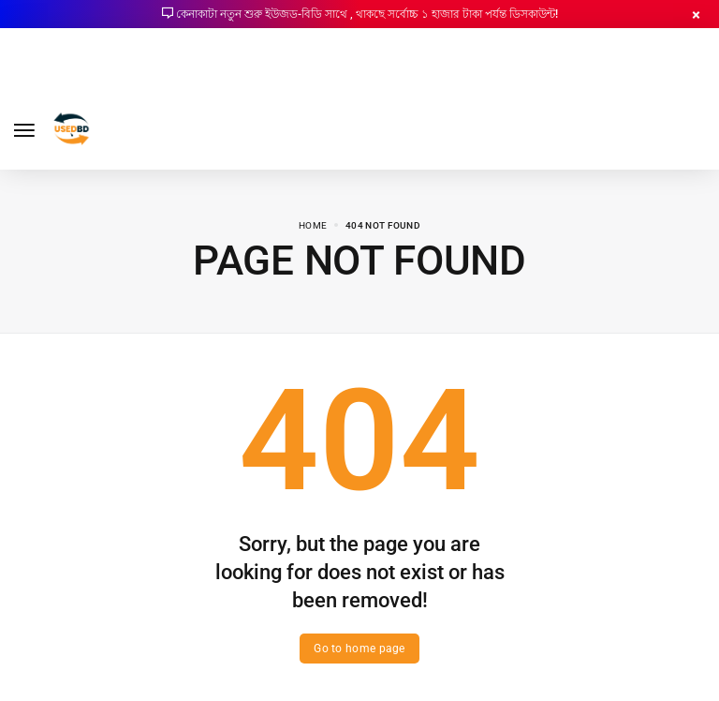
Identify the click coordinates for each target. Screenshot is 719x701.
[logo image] (72, 129)
